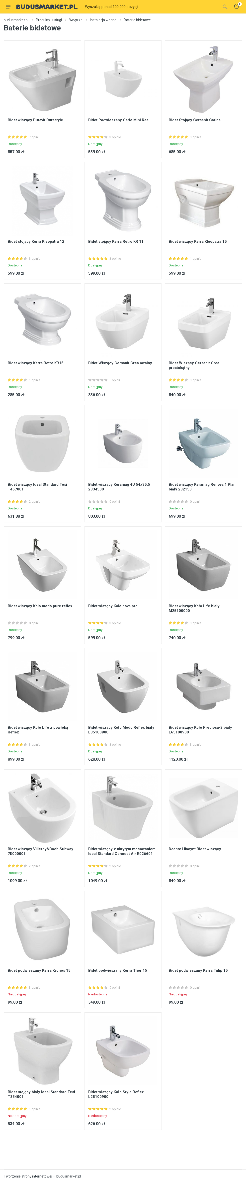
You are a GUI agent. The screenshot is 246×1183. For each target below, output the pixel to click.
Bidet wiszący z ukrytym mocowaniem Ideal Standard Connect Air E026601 (122, 851)
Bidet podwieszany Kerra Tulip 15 (198, 970)
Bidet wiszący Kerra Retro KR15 (36, 363)
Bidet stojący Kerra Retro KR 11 (116, 241)
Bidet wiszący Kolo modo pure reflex (40, 606)
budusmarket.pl (16, 20)
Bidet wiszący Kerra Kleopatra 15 (198, 241)
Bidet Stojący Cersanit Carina (195, 120)
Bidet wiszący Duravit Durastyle (35, 120)
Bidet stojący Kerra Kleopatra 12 (36, 241)
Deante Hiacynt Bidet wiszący (195, 849)
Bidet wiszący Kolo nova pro (113, 606)
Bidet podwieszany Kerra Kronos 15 (39, 970)
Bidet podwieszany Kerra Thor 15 (117, 970)
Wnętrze (75, 20)
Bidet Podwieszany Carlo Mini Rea (118, 120)
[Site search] (151, 6)
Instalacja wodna (103, 20)
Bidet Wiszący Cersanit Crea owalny (120, 363)
